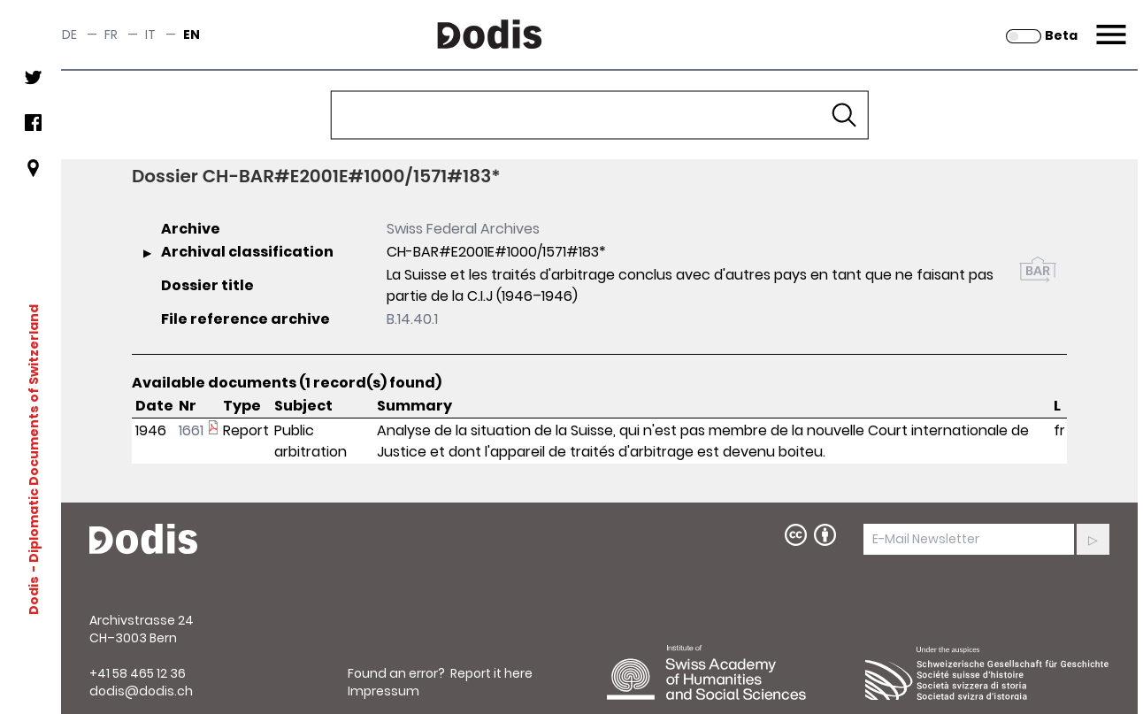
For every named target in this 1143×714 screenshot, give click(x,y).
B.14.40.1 (412, 319)
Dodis (33, 595)
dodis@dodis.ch (141, 691)
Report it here (491, 673)
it (150, 34)
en (191, 34)
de (69, 34)
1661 (191, 430)
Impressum (383, 691)
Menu (1109, 24)
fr (111, 34)
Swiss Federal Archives (463, 229)
